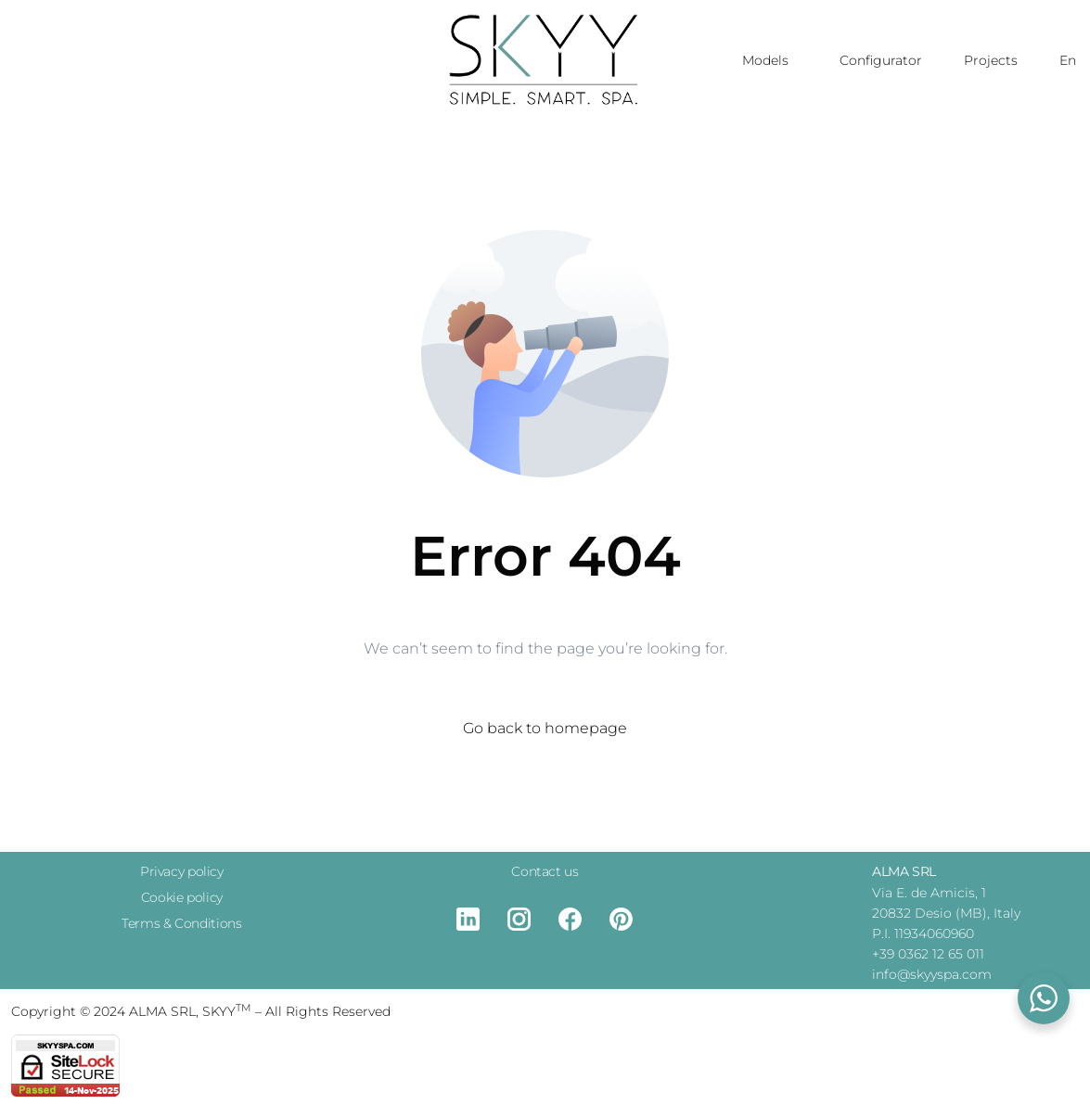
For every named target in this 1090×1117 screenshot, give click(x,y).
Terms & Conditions (181, 923)
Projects (991, 60)
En (1067, 60)
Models (770, 60)
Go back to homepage (545, 728)
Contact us (544, 871)
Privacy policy (182, 871)
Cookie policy (182, 897)
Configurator (881, 60)
